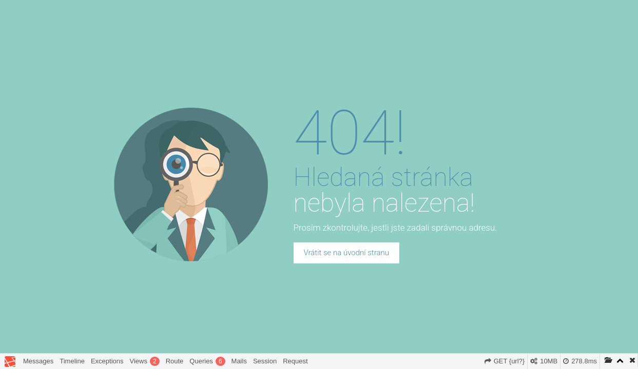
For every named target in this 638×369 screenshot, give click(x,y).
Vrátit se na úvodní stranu (346, 252)
